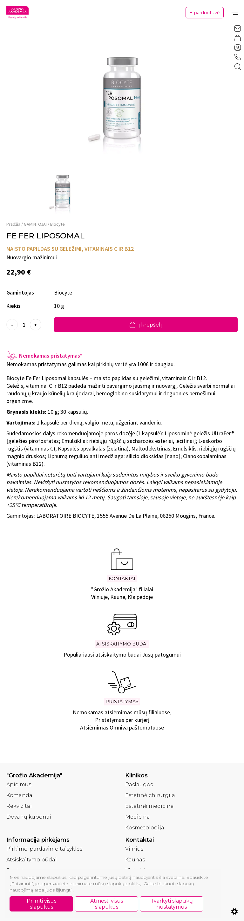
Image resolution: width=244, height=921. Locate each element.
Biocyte (57, 224)
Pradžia (13, 224)
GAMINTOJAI (35, 224)
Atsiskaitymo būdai (31, 860)
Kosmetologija (144, 828)
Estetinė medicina (149, 806)
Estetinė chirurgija (150, 795)
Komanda (19, 795)
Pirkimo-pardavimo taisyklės (44, 849)
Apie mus (18, 785)
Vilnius (134, 849)
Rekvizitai (19, 806)
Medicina (137, 817)
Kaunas (135, 860)
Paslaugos (139, 785)
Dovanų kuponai (28, 817)
